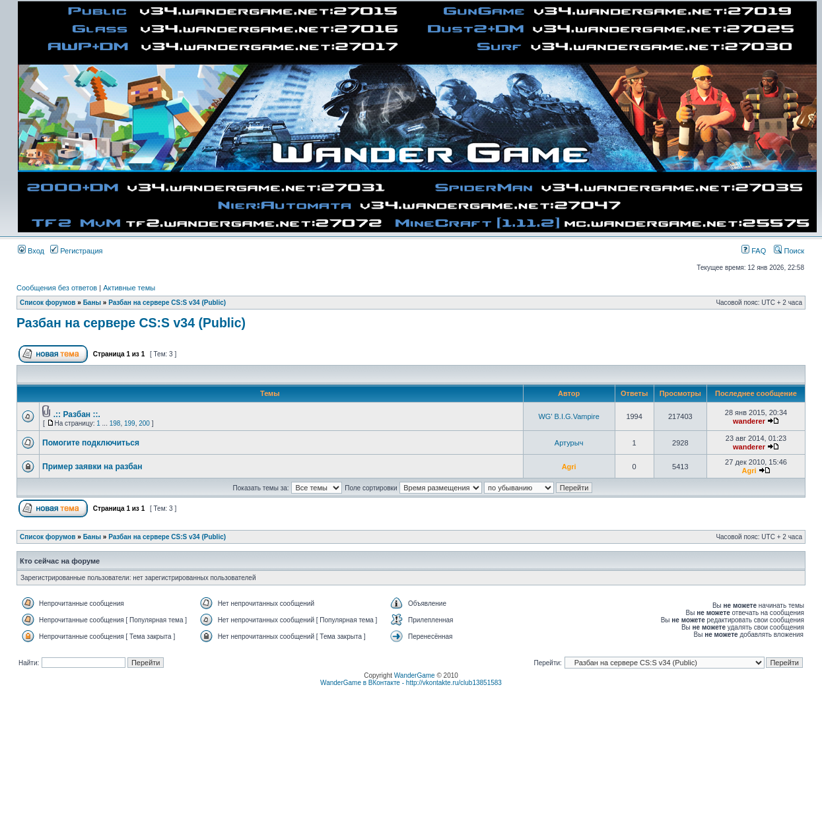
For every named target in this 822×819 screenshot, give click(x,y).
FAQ (753, 251)
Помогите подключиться (90, 442)
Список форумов (48, 302)
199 (129, 423)
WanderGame (414, 675)
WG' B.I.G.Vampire (568, 416)
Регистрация (76, 251)
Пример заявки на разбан (92, 466)
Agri (569, 467)
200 (144, 423)
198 (115, 423)
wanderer (749, 421)
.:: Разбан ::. (76, 414)
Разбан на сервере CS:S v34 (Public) (167, 302)
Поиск (789, 251)
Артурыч (569, 443)
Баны (92, 302)
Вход (31, 251)
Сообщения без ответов (57, 288)
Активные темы (129, 288)
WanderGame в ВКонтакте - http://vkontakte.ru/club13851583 (411, 682)
